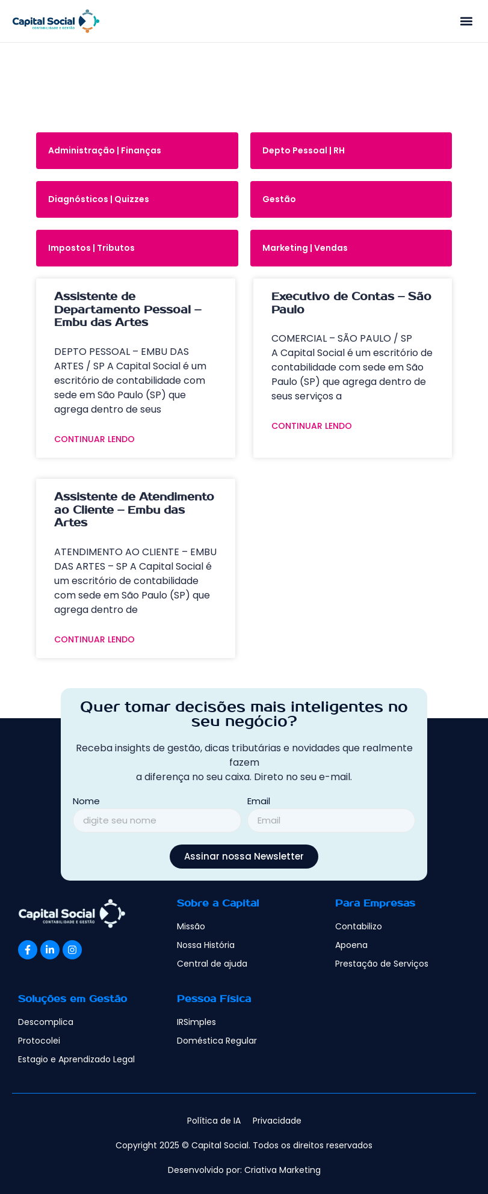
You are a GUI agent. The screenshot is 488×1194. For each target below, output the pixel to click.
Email (258, 801)
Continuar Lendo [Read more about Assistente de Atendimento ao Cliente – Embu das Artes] (94, 639)
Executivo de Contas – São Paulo (351, 303)
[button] (466, 21)
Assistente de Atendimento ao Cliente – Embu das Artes (134, 510)
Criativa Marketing (282, 1170)
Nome (86, 801)
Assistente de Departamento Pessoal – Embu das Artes (127, 310)
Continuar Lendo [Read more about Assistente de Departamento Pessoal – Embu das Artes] (94, 439)
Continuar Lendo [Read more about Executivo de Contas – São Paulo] (311, 426)
